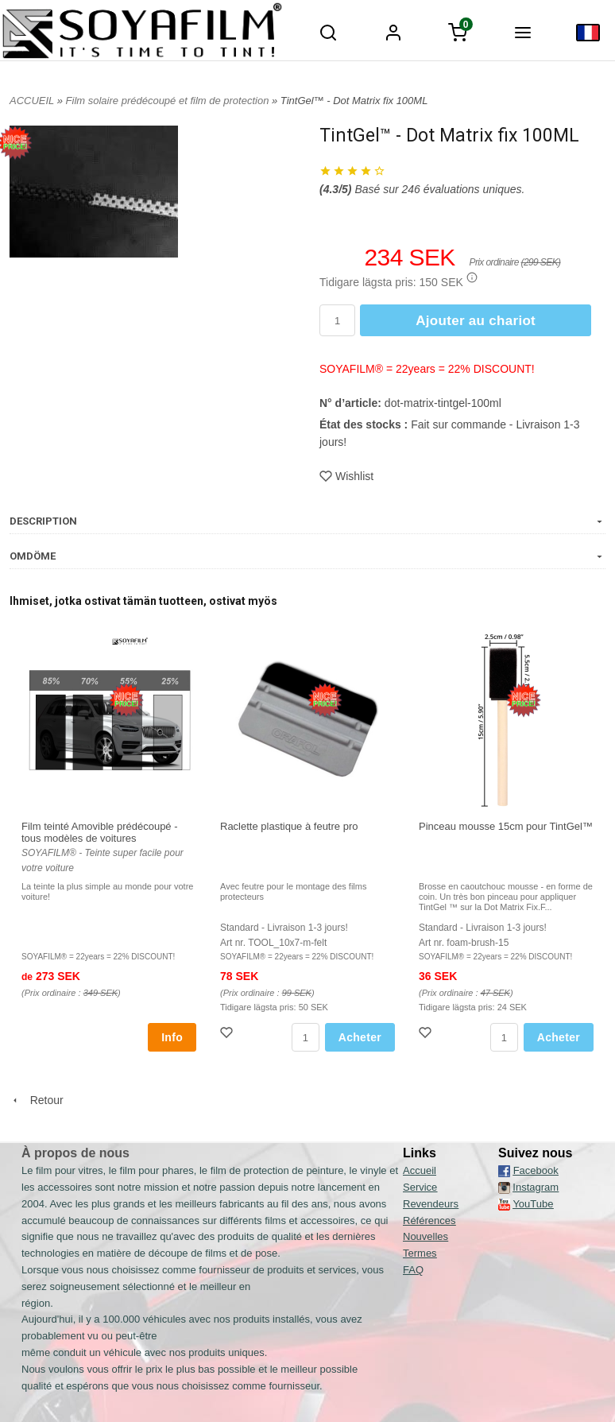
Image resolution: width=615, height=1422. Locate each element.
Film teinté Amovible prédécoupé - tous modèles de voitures (99, 832)
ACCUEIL (32, 101)
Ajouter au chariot (476, 320)
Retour (37, 1100)
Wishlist (346, 476)
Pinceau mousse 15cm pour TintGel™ (506, 826)
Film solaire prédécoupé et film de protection (169, 101)
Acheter (359, 1037)
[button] (472, 277)
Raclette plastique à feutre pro (289, 826)
